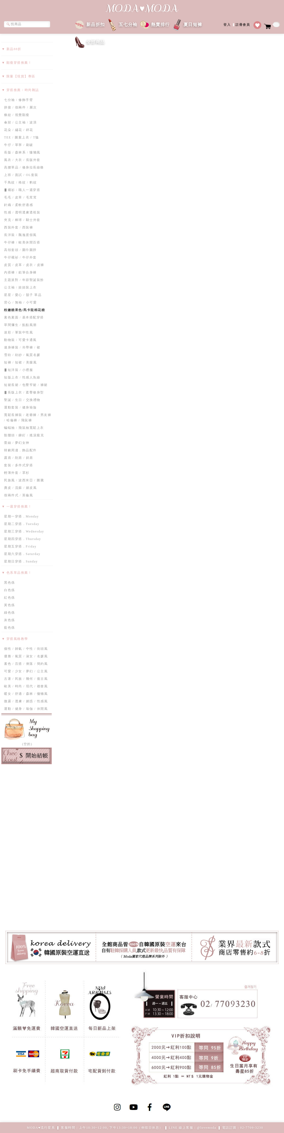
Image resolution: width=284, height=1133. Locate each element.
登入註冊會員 (236, 24)
